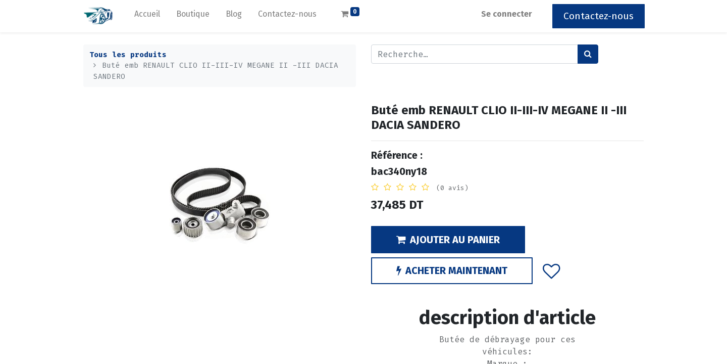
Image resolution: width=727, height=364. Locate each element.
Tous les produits (128, 55)
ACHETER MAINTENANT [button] (451, 270)
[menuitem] (148, 16)
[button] (551, 270)
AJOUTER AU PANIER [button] (448, 240)
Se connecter (505, 14)
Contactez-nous (597, 16)
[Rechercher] (588, 54)
